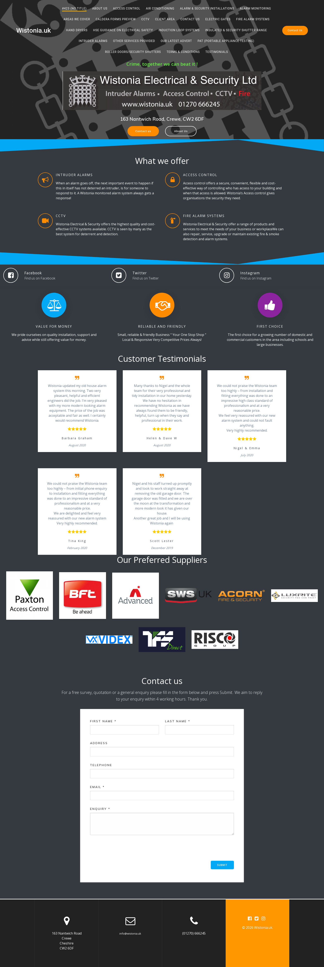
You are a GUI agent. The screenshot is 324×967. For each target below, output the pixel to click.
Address (99, 743)
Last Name (177, 721)
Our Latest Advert (176, 41)
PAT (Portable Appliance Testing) (226, 41)
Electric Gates (218, 19)
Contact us (142, 131)
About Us (99, 8)
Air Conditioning (160, 8)
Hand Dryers (77, 30)
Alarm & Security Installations (207, 8)
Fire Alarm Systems (253, 19)
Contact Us (190, 19)
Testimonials (216, 52)
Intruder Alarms (93, 41)
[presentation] (121, 850)
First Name (103, 721)
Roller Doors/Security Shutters (133, 52)
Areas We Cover (76, 19)
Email (97, 787)
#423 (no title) (74, 8)
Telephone (101, 765)
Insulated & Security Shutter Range (236, 30)
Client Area (165, 19)
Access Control (126, 8)
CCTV (145, 19)
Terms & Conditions (183, 52)
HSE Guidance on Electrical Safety (123, 30)
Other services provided (134, 41)
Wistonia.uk (33, 30)
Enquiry (100, 809)
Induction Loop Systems (179, 30)
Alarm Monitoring (255, 8)
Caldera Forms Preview (116, 19)
